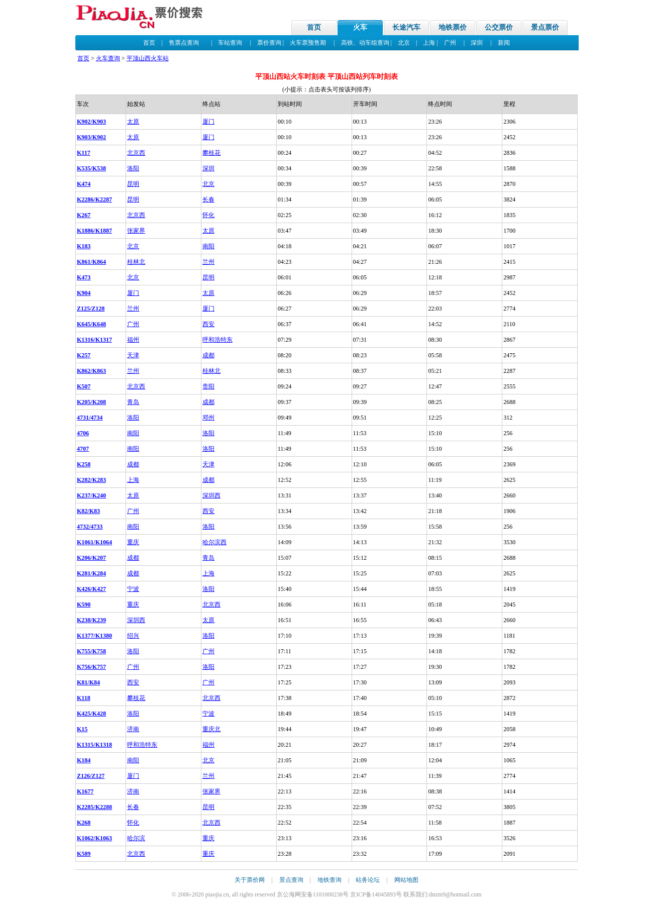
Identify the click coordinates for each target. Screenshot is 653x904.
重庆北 (211, 729)
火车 (360, 27)
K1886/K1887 (94, 230)
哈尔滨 (136, 838)
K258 (83, 464)
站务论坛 (368, 879)
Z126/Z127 (90, 775)
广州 (450, 42)
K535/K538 (91, 168)
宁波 (133, 588)
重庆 (133, 542)
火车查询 (108, 58)
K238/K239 (91, 620)
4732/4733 (89, 526)
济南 (133, 729)
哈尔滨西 (214, 542)
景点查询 (291, 879)
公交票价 (499, 27)
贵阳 (208, 386)
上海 (429, 42)
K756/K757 (91, 666)
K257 (83, 355)
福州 (133, 339)
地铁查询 (329, 879)
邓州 (208, 417)
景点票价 (545, 27)
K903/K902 (91, 137)
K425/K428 (91, 713)
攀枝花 (211, 152)
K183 (83, 246)
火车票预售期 (308, 42)
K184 (83, 760)
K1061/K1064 (94, 542)
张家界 (136, 230)
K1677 (85, 791)
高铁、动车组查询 (365, 42)
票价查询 (269, 42)
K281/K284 (91, 573)
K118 (83, 697)
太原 (133, 121)
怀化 (208, 215)
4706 (83, 433)
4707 (83, 448)
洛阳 (133, 168)
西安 (208, 324)
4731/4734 (89, 417)
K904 (83, 292)
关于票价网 (250, 879)
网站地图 (406, 879)
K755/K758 (91, 651)
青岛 (133, 402)
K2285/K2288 (94, 807)
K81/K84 (88, 682)
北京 (404, 42)
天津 (133, 355)
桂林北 (136, 261)
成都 (208, 355)
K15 (82, 729)
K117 (83, 152)
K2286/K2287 (94, 199)
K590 (83, 604)
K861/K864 (91, 261)
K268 (83, 822)
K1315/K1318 (94, 744)
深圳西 (211, 495)
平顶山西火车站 (148, 58)
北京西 (136, 152)
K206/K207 (91, 557)
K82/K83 (88, 511)
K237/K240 (91, 495)
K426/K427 (91, 588)
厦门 (208, 121)
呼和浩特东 (217, 339)
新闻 (504, 42)
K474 (83, 183)
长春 (208, 199)
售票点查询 (184, 42)
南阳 (208, 246)
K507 (83, 386)
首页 (314, 27)
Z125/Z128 (90, 308)
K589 (83, 853)
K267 (83, 215)
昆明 (133, 183)
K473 (83, 277)
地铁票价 (453, 27)
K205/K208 (91, 402)
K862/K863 (91, 370)
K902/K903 (91, 121)
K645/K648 (91, 324)
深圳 (477, 42)
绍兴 (133, 635)
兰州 (208, 261)
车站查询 (230, 42)
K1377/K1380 (94, 635)
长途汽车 (406, 27)
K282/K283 (91, 479)
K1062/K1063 (94, 838)
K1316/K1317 (94, 339)
